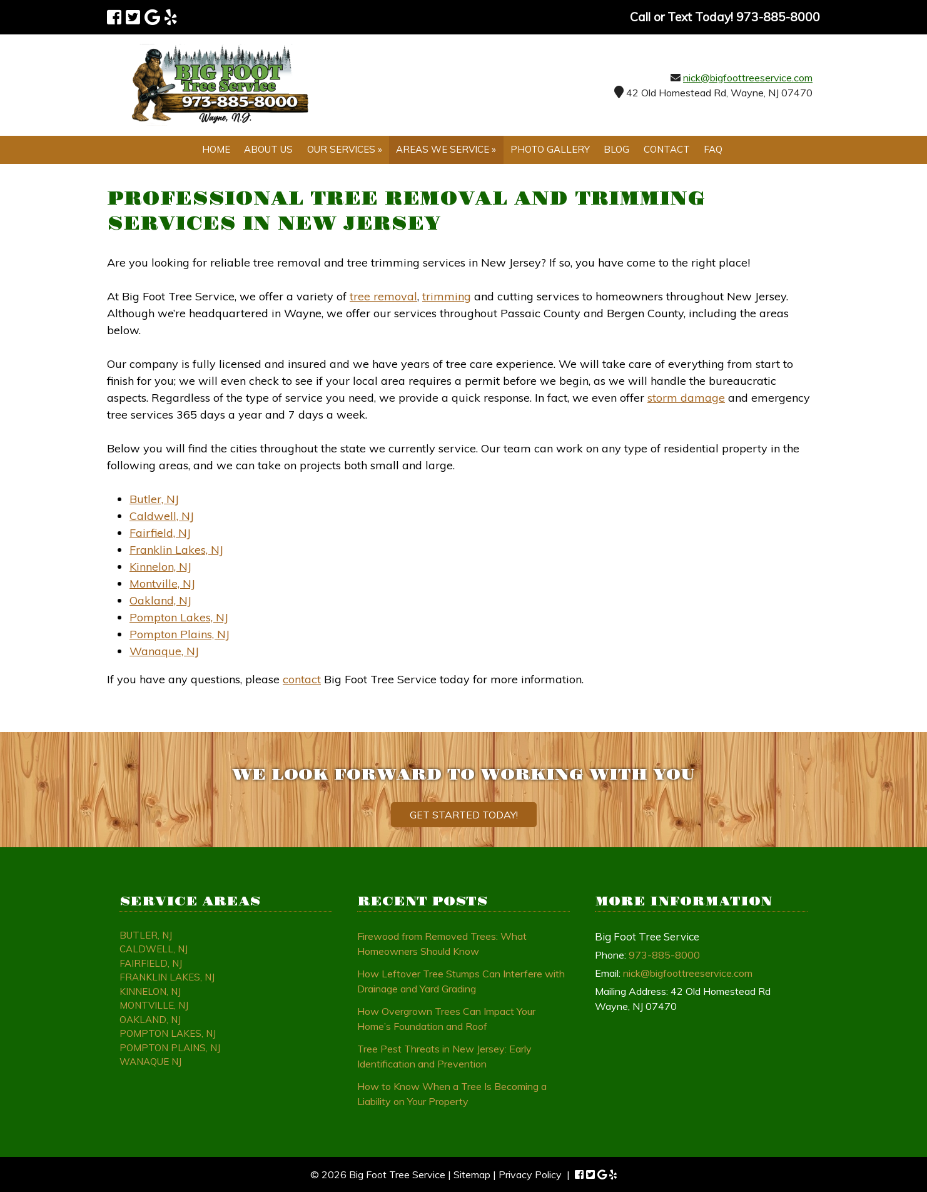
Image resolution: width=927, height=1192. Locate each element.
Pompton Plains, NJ (179, 634)
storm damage (686, 397)
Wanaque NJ (150, 1061)
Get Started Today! (464, 814)
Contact (667, 149)
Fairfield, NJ (160, 533)
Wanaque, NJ (164, 651)
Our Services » (344, 149)
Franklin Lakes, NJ (176, 550)
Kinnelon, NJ (160, 566)
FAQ (713, 149)
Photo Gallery (550, 149)
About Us (268, 149)
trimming (446, 296)
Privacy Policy (530, 1174)
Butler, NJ (154, 499)
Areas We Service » (446, 149)
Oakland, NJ (160, 600)
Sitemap (471, 1174)
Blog (616, 149)
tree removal (383, 296)
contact (302, 679)
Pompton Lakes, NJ (178, 617)
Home (216, 149)
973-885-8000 (664, 955)
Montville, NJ (162, 583)
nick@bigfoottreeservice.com (748, 77)
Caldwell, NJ (161, 516)
